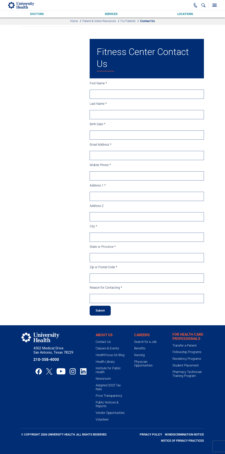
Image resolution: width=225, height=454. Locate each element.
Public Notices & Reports (107, 404)
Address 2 (97, 206)
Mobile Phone (100, 165)
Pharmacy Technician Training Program (187, 374)
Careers (142, 335)
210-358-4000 (46, 359)
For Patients (128, 21)
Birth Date (97, 124)
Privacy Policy (151, 434)
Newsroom (103, 378)
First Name (98, 83)
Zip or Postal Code (103, 267)
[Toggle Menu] (214, 5)
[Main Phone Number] (195, 5)
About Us (104, 335)
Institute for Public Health (108, 370)
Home (74, 21)
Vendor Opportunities (110, 413)
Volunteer (102, 419)
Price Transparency (109, 395)
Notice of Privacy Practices (182, 440)
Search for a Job (145, 342)
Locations (185, 14)
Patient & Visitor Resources (99, 21)
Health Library (105, 361)
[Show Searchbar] (203, 5)
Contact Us (103, 342)
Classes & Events (107, 348)
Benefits (139, 348)
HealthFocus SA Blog (110, 355)
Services (111, 14)
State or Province (103, 246)
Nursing (139, 355)
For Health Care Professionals (187, 336)
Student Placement (185, 365)
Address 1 (98, 185)
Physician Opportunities (143, 363)
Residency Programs (186, 358)
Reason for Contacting (106, 287)
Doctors (37, 14)
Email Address (100, 144)
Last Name (98, 103)
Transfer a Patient (184, 345)
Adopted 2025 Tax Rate (108, 387)
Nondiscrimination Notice (184, 434)
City (93, 226)
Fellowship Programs (186, 352)
